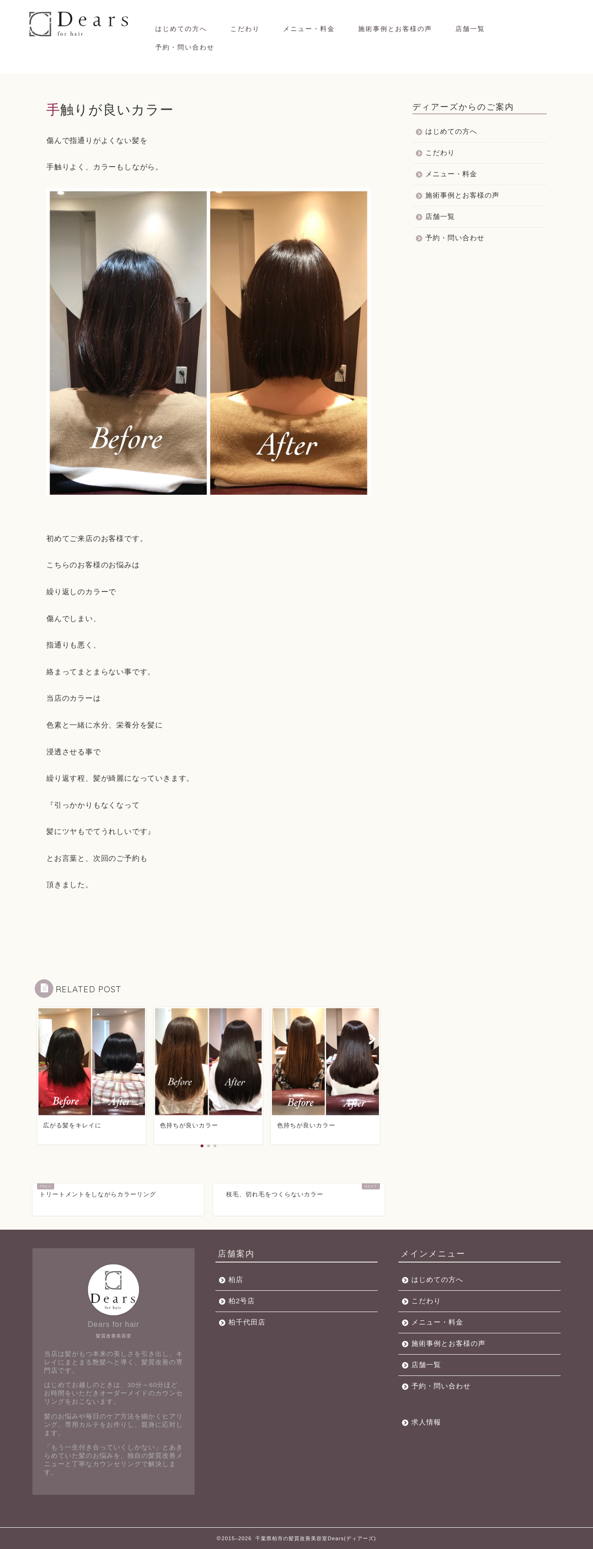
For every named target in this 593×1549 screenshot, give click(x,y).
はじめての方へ (181, 29)
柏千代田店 (246, 1322)
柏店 (235, 1279)
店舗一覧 (470, 29)
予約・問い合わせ (184, 47)
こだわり (245, 29)
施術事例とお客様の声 (395, 29)
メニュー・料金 (309, 29)
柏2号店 (241, 1301)
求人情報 (426, 1422)
